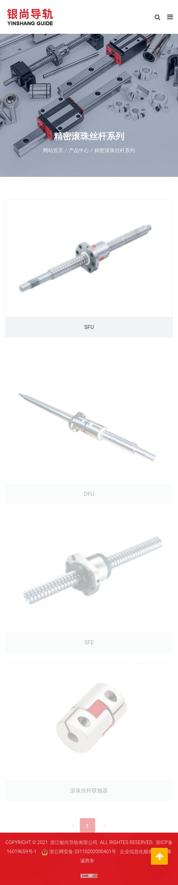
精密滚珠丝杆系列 (114, 152)
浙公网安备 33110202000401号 (82, 851)
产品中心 (79, 152)
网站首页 (53, 152)
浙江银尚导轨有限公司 (73, 842)
